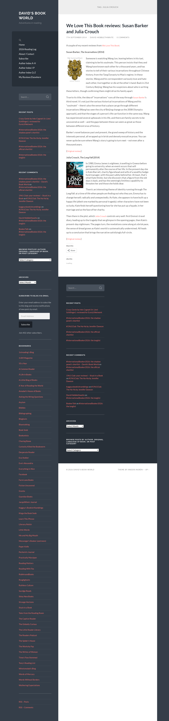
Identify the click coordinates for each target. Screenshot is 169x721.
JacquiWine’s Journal (28, 502)
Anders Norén (135, 469)
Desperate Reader (27, 452)
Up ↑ (147, 469)
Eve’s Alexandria (26, 463)
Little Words (24, 530)
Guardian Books (26, 496)
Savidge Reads (25, 591)
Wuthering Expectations (29, 685)
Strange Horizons (26, 602)
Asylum (22, 402)
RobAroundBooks (26, 574)
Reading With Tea (26, 569)
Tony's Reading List (27, 663)
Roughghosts (24, 580)
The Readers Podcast (28, 635)
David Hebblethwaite (28, 218)
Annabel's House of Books (30, 391)
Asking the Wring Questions (31, 397)
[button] (35, 40)
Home (22, 44)
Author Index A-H (27, 63)
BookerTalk (24, 229)
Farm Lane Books (26, 480)
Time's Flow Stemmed (28, 657)
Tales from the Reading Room (31, 613)
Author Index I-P (27, 67)
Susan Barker (139, 97)
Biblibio (22, 408)
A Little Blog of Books (28, 380)
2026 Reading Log (27, 49)
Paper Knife (24, 546)
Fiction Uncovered (27, 485)
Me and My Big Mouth (28, 535)
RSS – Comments (26, 707)
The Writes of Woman (28, 652)
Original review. (75, 151)
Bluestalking (24, 424)
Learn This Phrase (26, 519)
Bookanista (24, 435)
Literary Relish (25, 524)
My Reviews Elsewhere (30, 77)
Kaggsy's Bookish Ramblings (31, 508)
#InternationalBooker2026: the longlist (83, 340)
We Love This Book (111, 45)
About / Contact (26, 54)
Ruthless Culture (26, 585)
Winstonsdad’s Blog (27, 668)
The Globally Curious (28, 624)
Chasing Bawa (25, 441)
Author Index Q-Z (27, 72)
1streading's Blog (26, 352)
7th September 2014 (76, 37)
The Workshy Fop (26, 646)
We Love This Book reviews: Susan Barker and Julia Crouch (105, 28)
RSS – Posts (24, 702)
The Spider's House (27, 641)
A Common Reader (27, 369)
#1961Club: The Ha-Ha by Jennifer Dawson (85, 326)
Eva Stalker (24, 458)
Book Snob (23, 430)
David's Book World (33, 15)
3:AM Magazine (26, 358)
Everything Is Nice (27, 469)
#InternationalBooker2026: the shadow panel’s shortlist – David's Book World (33, 182)
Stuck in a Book (25, 607)
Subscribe (23, 58)
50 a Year (23, 363)
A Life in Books (25, 374)
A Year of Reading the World (31, 385)
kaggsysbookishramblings (30, 207)
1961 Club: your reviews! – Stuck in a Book (84, 375)
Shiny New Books (26, 596)
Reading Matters (26, 563)
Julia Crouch (101, 216)
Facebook (23, 474)
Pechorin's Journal (26, 552)
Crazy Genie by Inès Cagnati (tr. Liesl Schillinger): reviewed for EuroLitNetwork (34, 121)
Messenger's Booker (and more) (32, 541)
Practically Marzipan (28, 557)
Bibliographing (25, 413)
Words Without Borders (29, 679)
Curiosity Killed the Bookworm (32, 446)
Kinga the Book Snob (27, 513)
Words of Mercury (27, 674)
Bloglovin (23, 419)
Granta (22, 491)
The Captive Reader (27, 618)
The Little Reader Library (30, 630)
